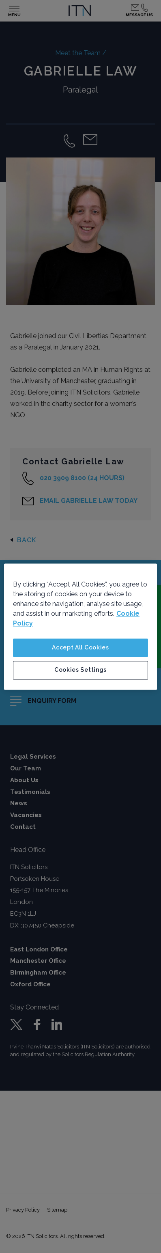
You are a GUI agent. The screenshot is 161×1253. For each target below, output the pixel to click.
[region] (80, 626)
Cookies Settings (80, 670)
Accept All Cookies (80, 647)
